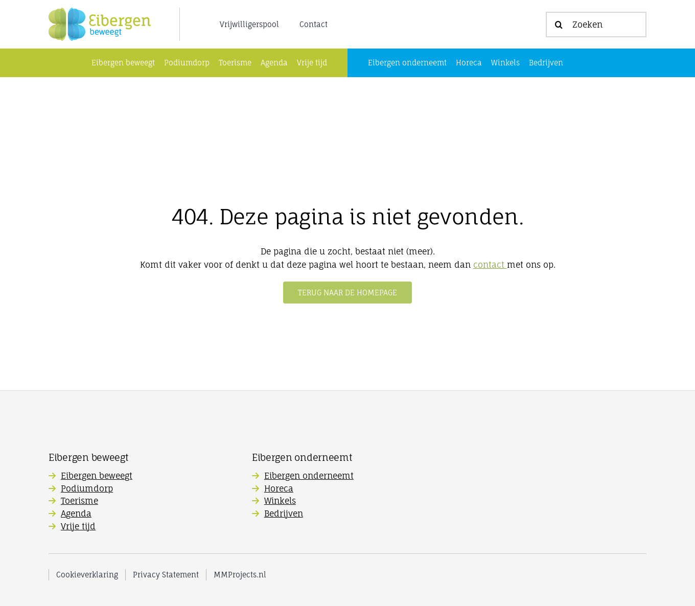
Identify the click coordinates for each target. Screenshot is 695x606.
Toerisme (79, 501)
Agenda (76, 513)
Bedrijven (283, 513)
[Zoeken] (596, 24)
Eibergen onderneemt (309, 476)
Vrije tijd (78, 526)
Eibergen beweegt (96, 476)
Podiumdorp (87, 488)
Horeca (278, 488)
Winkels (280, 501)
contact (490, 265)
